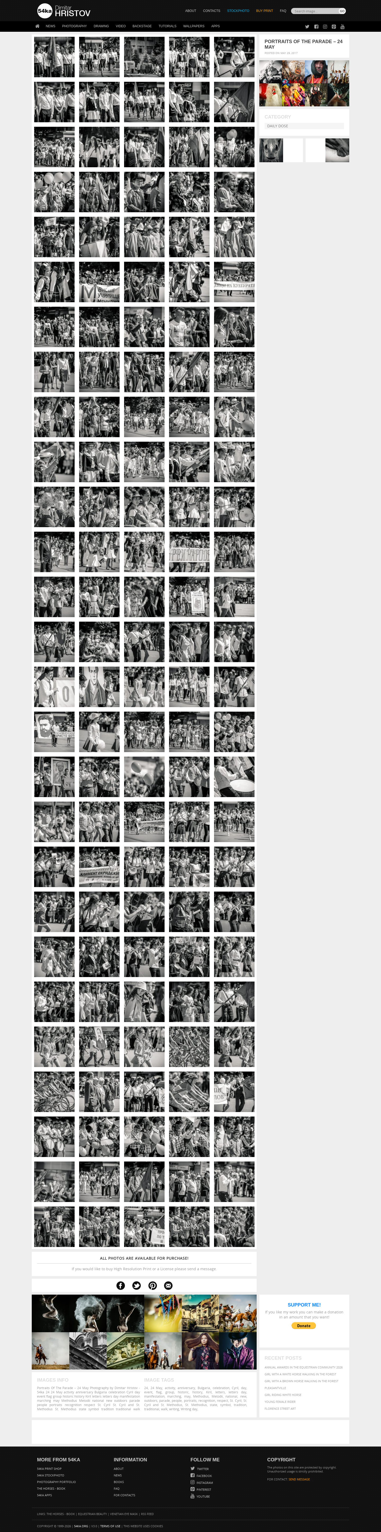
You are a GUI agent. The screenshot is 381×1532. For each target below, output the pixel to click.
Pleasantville (275, 1388)
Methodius (201, 1396)
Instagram (204, 1483)
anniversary (186, 1388)
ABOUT (190, 11)
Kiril (209, 1392)
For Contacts (124, 1495)
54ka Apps (44, 1495)
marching (174, 1396)
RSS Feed (147, 1514)
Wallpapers (194, 26)
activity (170, 1388)
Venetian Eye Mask (124, 1514)
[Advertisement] (191, 1432)
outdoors (150, 1400)
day (243, 1388)
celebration (221, 1388)
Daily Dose (277, 125)
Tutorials (167, 26)
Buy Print (264, 11)
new (243, 1396)
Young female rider (280, 1402)
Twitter (202, 1469)
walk (164, 1409)
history (197, 1392)
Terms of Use (110, 1526)
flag (159, 1392)
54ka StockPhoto (50, 1475)
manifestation (154, 1396)
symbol (225, 1405)
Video (121, 26)
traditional (151, 1409)
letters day (237, 1392)
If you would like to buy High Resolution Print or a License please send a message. (144, 1263)
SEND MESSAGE (299, 1479)
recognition (206, 1400)
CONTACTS (211, 11)
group (169, 1392)
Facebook (204, 1476)
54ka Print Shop (49, 1469)
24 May (156, 1388)
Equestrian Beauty (92, 1514)
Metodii (217, 1396)
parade (164, 1400)
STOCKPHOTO (238, 11)
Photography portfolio (56, 1482)
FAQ (283, 11)
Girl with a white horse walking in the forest (300, 1374)
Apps (215, 26)
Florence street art (280, 1409)
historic (183, 1392)
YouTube (203, 1496)
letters (220, 1392)
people (177, 1400)
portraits (190, 1400)
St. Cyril (235, 1400)
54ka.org (81, 1526)
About (119, 1469)
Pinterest (203, 1490)
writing (174, 1409)
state (213, 1405)
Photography (74, 26)
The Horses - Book (51, 1488)
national (231, 1396)
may (187, 1396)
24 (146, 1388)
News (50, 26)
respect (222, 1400)
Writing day (189, 1409)
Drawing (101, 26)
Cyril (235, 1388)
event (148, 1392)
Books (119, 1482)
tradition (240, 1405)
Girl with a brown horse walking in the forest (301, 1381)
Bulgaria (204, 1388)
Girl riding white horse (283, 1395)
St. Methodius (196, 1405)
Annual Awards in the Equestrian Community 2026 (304, 1367)
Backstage (142, 26)
